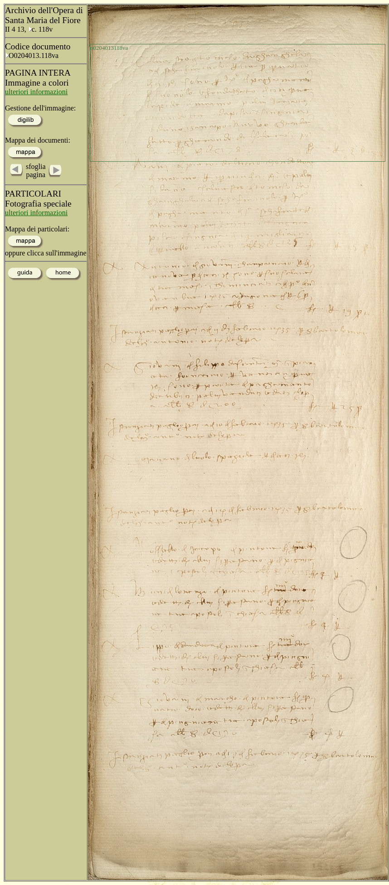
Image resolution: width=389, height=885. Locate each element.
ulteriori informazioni (36, 92)
